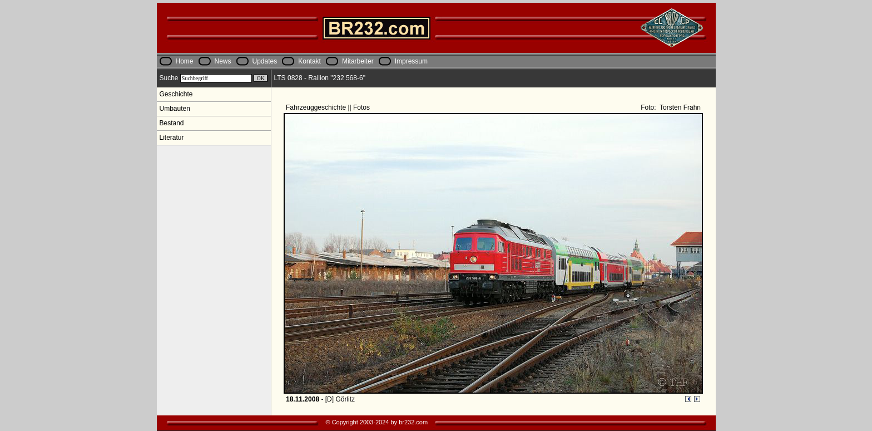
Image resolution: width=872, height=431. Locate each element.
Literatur (172, 137)
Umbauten (175, 108)
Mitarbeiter (358, 61)
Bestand (172, 123)
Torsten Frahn (679, 107)
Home (185, 61)
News (223, 61)
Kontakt (309, 61)
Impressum (411, 61)
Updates (265, 61)
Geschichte (176, 94)
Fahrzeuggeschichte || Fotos (328, 107)
